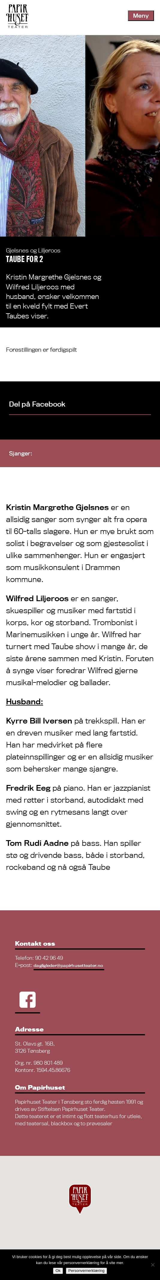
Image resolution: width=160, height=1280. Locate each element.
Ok (58, 1270)
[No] (153, 1265)
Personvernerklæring (86, 1270)
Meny (141, 15)
